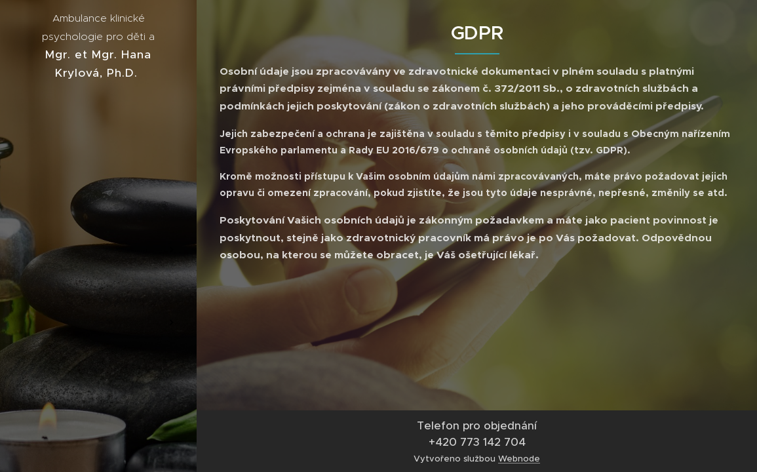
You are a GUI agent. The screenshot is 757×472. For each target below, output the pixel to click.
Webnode (519, 458)
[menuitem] (98, 210)
